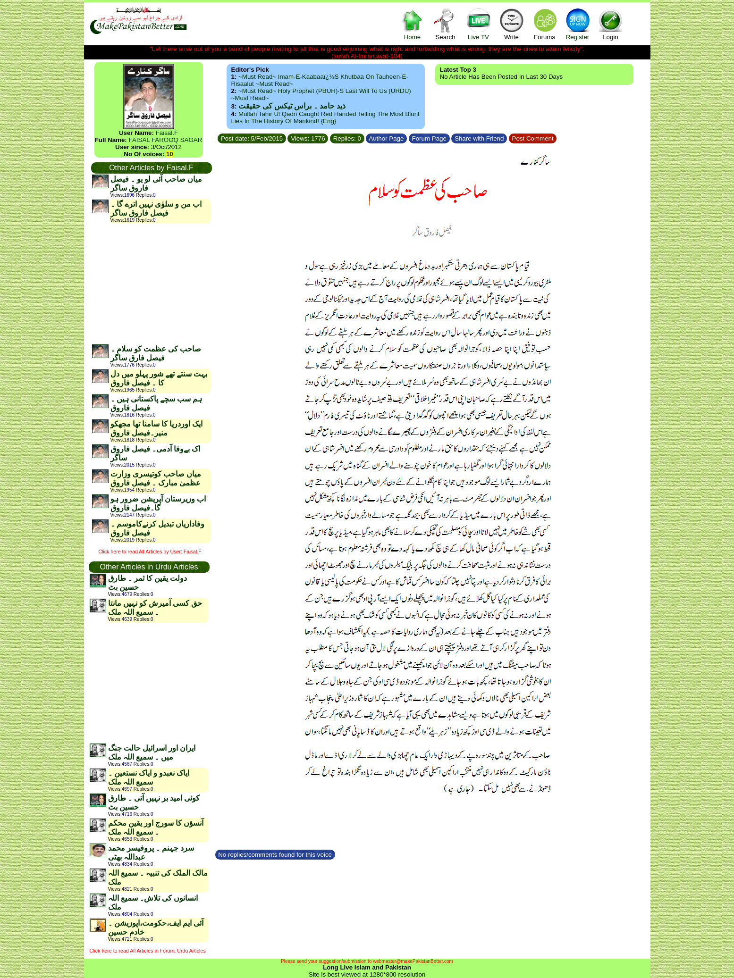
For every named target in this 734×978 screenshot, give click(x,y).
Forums (545, 24)
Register (578, 24)
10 (169, 154)
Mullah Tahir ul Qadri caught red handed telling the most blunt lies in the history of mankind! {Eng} (325, 117)
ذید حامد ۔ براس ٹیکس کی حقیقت (292, 106)
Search (445, 24)
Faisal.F (167, 132)
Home (412, 24)
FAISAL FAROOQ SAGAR (165, 139)
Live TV (478, 24)
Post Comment (533, 138)
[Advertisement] (151, 284)
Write (511, 24)
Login (611, 24)
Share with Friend (479, 138)
